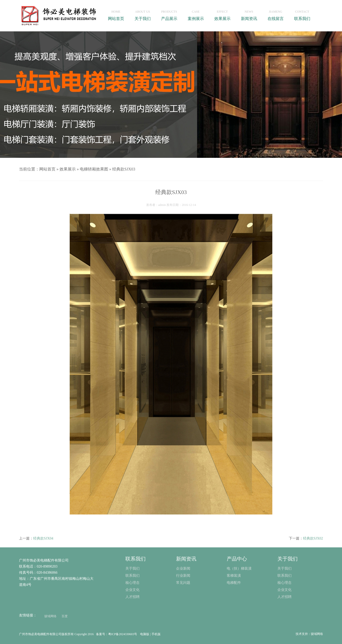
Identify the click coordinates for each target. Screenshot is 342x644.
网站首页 (116, 14)
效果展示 (222, 14)
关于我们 (142, 14)
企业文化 (284, 590)
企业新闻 (183, 568)
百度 (65, 616)
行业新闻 (183, 575)
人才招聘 (284, 597)
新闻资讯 (249, 14)
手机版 (156, 634)
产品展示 (169, 14)
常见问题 (183, 583)
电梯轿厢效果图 (94, 169)
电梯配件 (234, 583)
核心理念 (284, 583)
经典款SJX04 (43, 538)
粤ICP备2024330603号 (122, 634)
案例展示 (195, 14)
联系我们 (302, 14)
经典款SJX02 (313, 538)
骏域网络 (50, 616)
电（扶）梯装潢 (239, 568)
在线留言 (275, 14)
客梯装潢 (234, 575)
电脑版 (144, 634)
